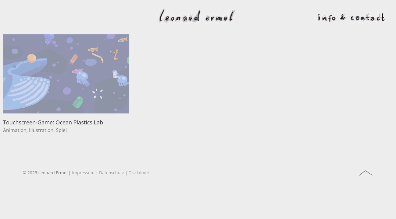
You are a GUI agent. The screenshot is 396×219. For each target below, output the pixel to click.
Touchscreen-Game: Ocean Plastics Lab (53, 122)
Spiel (61, 130)
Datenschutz (111, 173)
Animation (15, 130)
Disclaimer (139, 173)
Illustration (41, 130)
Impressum (83, 173)
